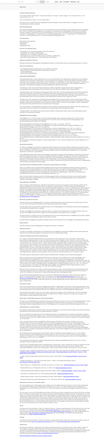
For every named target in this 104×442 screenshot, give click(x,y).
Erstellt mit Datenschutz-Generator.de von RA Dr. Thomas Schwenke (36, 435)
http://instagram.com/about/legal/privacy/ (30, 362)
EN (19, 1)
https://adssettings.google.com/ (37, 414)
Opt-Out (80, 352)
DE (22, 1)
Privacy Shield (31, 353)
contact (47, 1)
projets (56, 1)
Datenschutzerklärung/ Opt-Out (64, 367)
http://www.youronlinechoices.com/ (29, 278)
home (37, 1)
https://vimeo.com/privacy (52, 410)
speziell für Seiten (72, 352)
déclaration (73, 1)
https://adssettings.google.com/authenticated (69, 421)
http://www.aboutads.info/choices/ (65, 276)
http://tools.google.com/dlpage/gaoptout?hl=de (41, 412)
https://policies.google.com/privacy (62, 411)
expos (60, 1)
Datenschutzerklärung (61, 352)
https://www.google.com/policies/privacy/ (41, 421)
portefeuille (66, 1)
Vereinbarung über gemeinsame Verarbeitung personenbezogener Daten (37, 352)
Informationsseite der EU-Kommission (29, 196)
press (78, 1)
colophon (42, 1)
